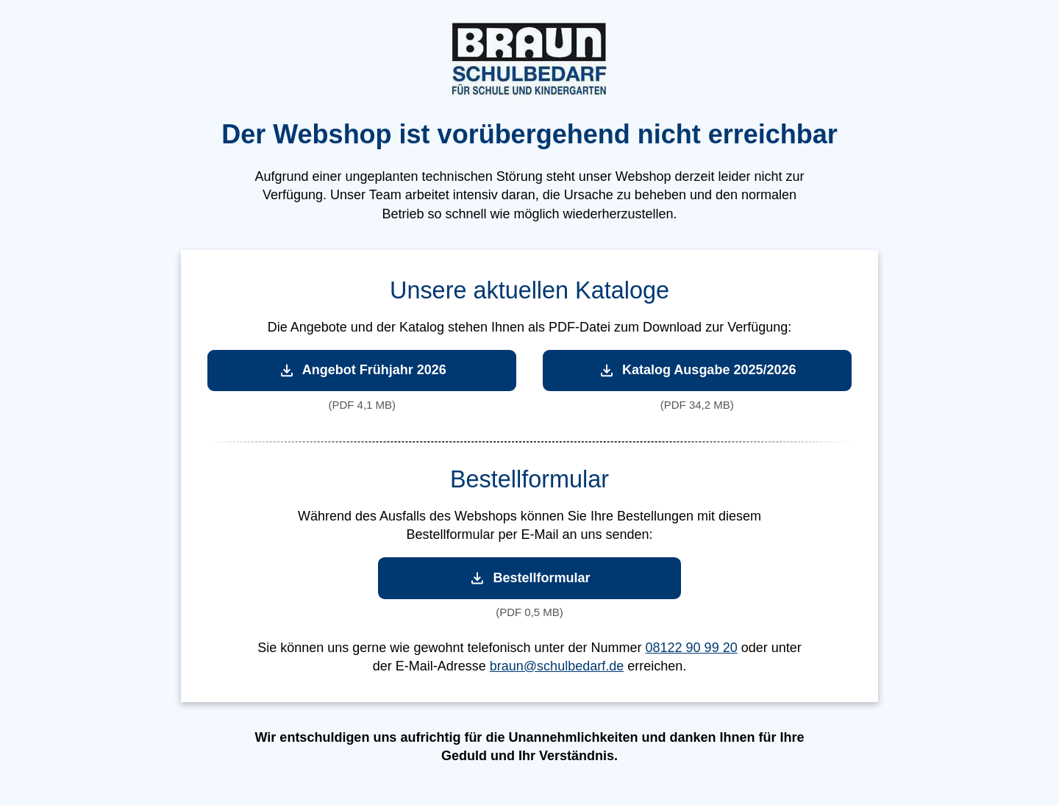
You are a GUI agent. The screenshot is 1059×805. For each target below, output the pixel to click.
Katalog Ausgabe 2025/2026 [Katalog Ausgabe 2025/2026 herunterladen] (697, 370)
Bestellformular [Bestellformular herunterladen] (529, 578)
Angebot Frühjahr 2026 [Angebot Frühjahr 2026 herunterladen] (362, 370)
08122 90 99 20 (692, 647)
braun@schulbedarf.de (557, 666)
